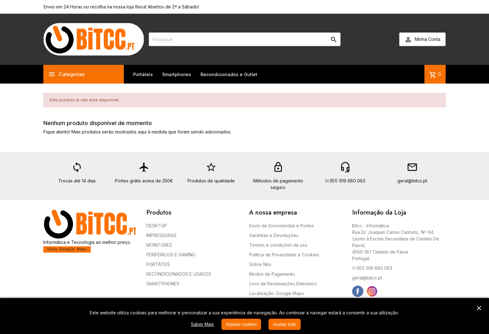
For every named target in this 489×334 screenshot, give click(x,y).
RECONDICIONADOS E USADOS (178, 274)
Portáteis (143, 74)
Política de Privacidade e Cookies (284, 254)
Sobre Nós (260, 264)
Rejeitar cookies (241, 324)
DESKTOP (156, 225)
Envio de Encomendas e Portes (281, 225)
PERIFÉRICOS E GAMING (170, 254)
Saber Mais (202, 324)
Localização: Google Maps (276, 293)
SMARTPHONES (162, 283)
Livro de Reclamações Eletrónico (283, 283)
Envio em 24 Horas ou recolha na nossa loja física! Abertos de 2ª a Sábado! (121, 6)
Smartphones (176, 74)
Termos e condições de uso (278, 245)
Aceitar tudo (284, 324)
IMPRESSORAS (161, 235)
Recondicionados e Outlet (229, 74)
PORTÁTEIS (158, 264)
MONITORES (159, 245)
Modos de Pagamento (272, 274)
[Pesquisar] (244, 39)
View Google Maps (67, 249)
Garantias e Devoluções (273, 235)
